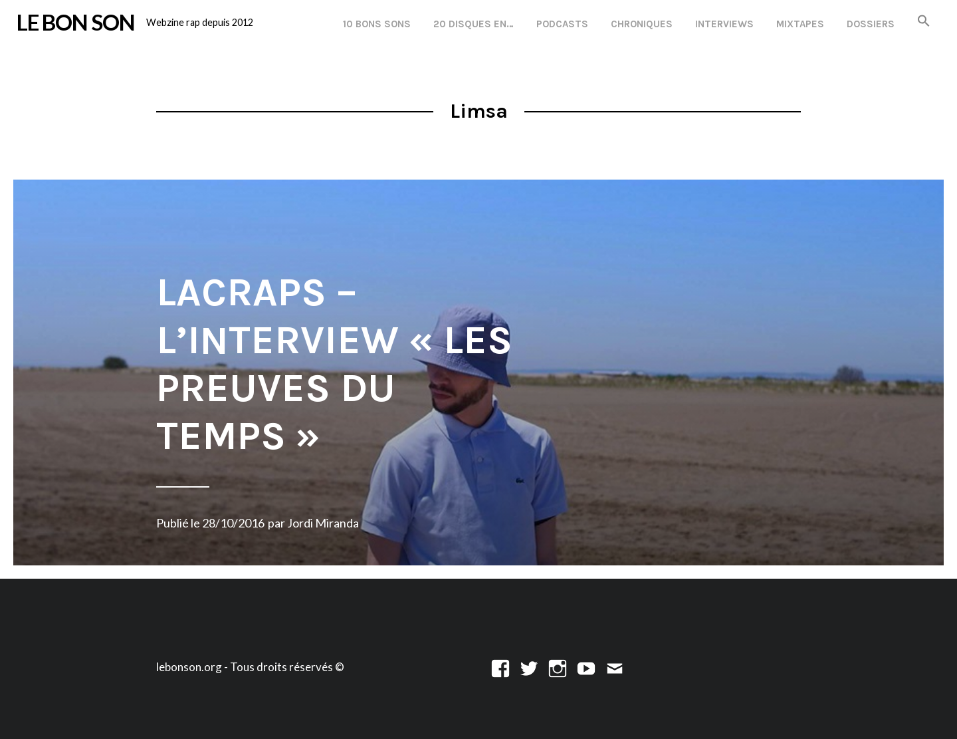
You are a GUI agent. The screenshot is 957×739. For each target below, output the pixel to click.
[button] (923, 21)
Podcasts (562, 24)
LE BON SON (76, 22)
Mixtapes (800, 24)
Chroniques (642, 24)
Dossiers (871, 24)
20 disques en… (473, 24)
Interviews (724, 24)
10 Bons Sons (377, 24)
